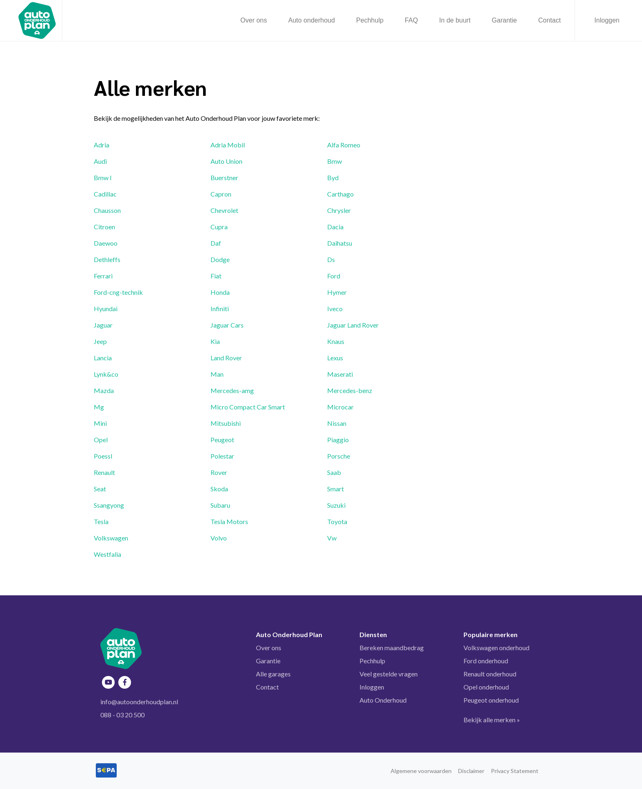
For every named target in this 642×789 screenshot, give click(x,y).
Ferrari (103, 276)
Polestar (222, 456)
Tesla (101, 521)
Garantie (268, 661)
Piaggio (338, 439)
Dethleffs (107, 259)
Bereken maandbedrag (391, 647)
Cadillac (105, 194)
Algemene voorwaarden (421, 770)
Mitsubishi (225, 423)
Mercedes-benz (349, 390)
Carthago (340, 194)
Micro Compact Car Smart (247, 407)
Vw (332, 538)
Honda (220, 292)
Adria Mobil (227, 145)
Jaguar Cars (227, 325)
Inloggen (607, 20)
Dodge (220, 259)
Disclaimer (471, 770)
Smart (335, 489)
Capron (220, 194)
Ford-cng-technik (118, 292)
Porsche (338, 456)
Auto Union (226, 161)
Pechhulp (372, 661)
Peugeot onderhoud (491, 700)
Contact (267, 687)
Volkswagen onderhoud (496, 647)
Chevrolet (224, 210)
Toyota (337, 521)
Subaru (220, 505)
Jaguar (103, 325)
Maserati (340, 374)
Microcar (340, 407)
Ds (331, 259)
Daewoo (106, 243)
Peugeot (222, 439)
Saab (334, 472)
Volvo (218, 538)
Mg (99, 407)
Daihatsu (339, 243)
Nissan (336, 423)
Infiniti (219, 308)
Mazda (104, 390)
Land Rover (226, 358)
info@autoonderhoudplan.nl (139, 701)
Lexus (335, 358)
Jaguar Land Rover (353, 325)
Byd (333, 177)
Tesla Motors (229, 521)
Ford (333, 276)
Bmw (334, 161)
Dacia (335, 227)
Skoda (219, 489)
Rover (218, 472)
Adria (101, 145)
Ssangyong (109, 505)
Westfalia (107, 554)
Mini (100, 423)
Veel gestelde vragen (388, 674)
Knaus (335, 341)
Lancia (103, 358)
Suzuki (336, 505)
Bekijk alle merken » (491, 719)
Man (217, 374)
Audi (100, 161)
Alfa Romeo (343, 145)
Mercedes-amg (232, 390)
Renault (104, 472)
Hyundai (106, 308)
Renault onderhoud (489, 674)
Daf (215, 243)
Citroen (104, 227)
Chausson (107, 210)
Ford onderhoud (485, 661)
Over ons (268, 647)
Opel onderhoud (486, 687)
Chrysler (339, 210)
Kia (215, 341)
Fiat (216, 276)
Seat (100, 489)
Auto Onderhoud (383, 700)
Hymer (337, 292)
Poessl (103, 456)
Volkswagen (111, 538)
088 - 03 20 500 (122, 715)
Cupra (219, 227)
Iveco (335, 308)
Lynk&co (106, 374)
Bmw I (103, 177)
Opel (101, 439)
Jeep (100, 341)
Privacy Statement (514, 770)
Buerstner (224, 177)
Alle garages (273, 674)
